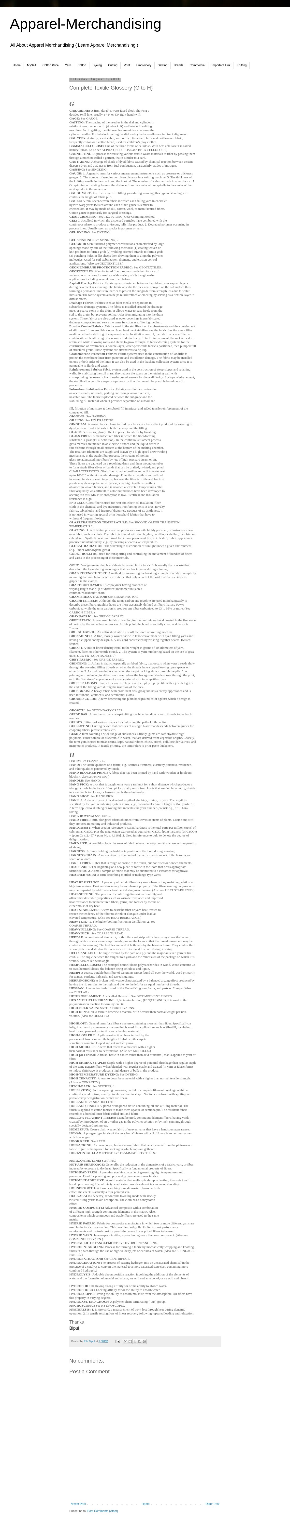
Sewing (162, 65)
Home (17, 65)
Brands (178, 65)
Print (127, 65)
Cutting (112, 65)
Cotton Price (51, 65)
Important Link (221, 65)
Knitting (241, 65)
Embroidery (143, 65)
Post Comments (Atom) (102, 1511)
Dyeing (97, 65)
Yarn (68, 65)
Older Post (212, 1504)
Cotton (81, 65)
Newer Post (78, 1504)
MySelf (31, 65)
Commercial (197, 65)
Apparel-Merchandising (85, 23)
